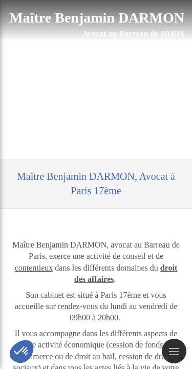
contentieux (34, 267)
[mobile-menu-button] (174, 351)
